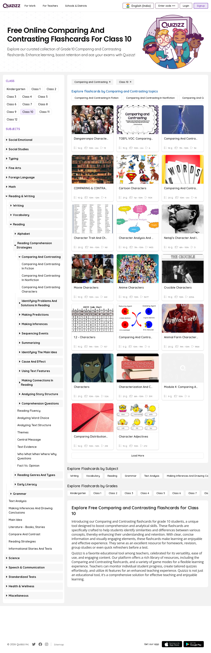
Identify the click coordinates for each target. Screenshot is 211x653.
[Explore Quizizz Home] (11, 5)
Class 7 (27, 104)
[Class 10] (125, 82)
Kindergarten (16, 89)
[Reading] (112, 476)
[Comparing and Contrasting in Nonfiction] (150, 98)
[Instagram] (46, 644)
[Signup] (201, 6)
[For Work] (30, 6)
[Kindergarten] (78, 493)
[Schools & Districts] (76, 6)
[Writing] (74, 476)
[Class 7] (192, 493)
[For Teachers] (50, 6)
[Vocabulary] (93, 476)
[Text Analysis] (151, 476)
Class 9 (11, 112)
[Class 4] (144, 493)
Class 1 (35, 89)
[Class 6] (176, 493)
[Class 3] (129, 493)
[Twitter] (34, 644)
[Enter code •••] (166, 6)
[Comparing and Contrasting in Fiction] (97, 98)
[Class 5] (160, 493)
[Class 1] (97, 493)
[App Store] (172, 644)
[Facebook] (40, 644)
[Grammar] (131, 476)
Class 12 (12, 119)
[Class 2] (113, 493)
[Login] (186, 6)
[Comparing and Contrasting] (92, 82)
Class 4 (27, 96)
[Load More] (138, 456)
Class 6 (11, 104)
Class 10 (27, 112)
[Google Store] (194, 644)
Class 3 (11, 96)
